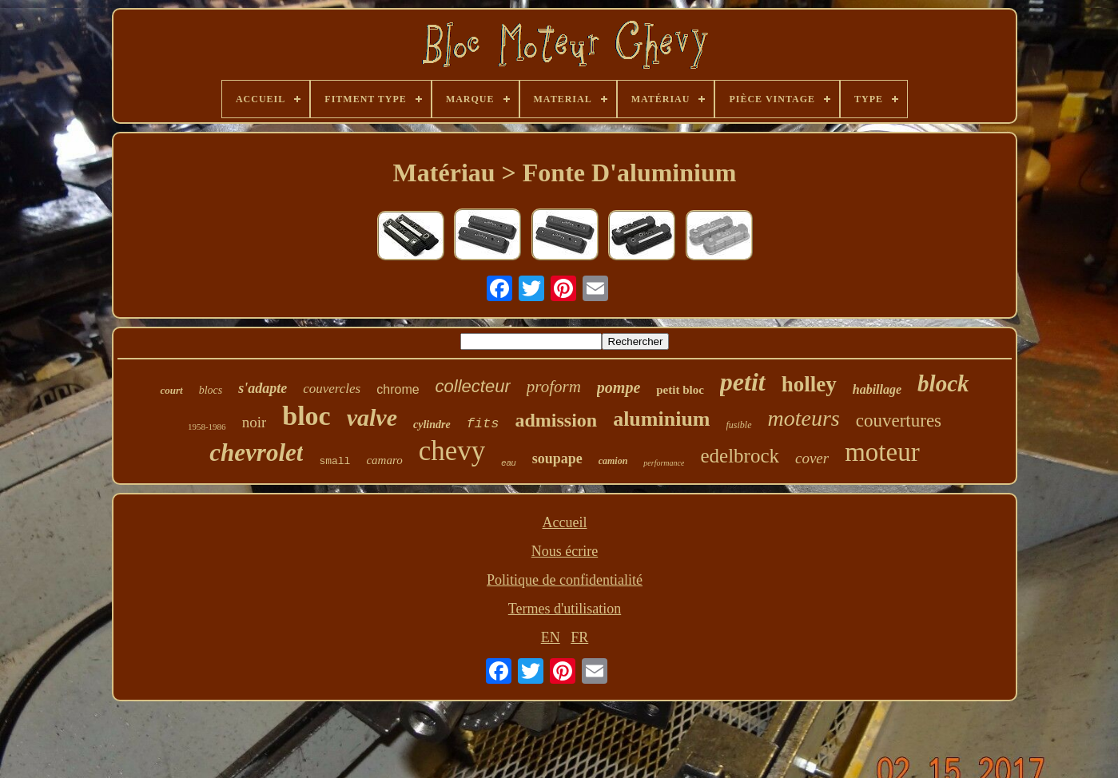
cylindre (432, 425)
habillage (877, 389)
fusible (739, 425)
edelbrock (739, 455)
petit (743, 381)
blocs (211, 390)
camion (613, 460)
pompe (618, 387)
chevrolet (256, 452)
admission (556, 420)
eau (508, 462)
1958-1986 (207, 426)
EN (550, 637)
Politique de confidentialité (565, 580)
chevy (452, 450)
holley (809, 384)
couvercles (331, 388)
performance (663, 462)
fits (483, 423)
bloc (306, 416)
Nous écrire (564, 551)
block (943, 383)
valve (372, 417)
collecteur (473, 386)
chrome (397, 389)
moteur (882, 452)
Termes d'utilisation (564, 609)
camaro (384, 460)
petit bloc (680, 389)
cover (812, 458)
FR (579, 637)
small (334, 461)
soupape (557, 458)
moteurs (804, 418)
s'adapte (262, 388)
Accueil (565, 522)
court (171, 390)
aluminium (661, 419)
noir (254, 422)
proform (554, 386)
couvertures (898, 421)
